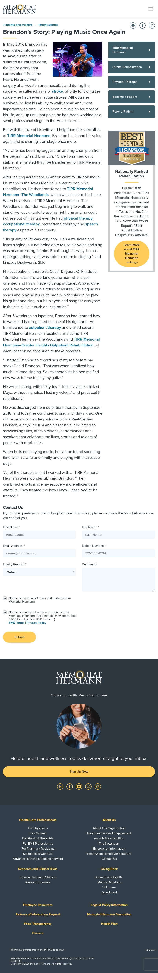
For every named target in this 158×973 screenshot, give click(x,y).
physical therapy (78, 218)
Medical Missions (109, 882)
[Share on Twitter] (152, 25)
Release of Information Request (38, 914)
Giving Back (109, 869)
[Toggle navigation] (150, 9)
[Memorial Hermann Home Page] (19, 9)
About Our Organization (109, 828)
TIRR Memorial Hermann (28, 135)
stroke (57, 91)
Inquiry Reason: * (14, 564)
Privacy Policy (36, 623)
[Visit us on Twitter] (88, 786)
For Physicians (38, 828)
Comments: (90, 564)
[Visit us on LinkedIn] (60, 786)
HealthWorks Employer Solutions (109, 853)
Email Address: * (14, 546)
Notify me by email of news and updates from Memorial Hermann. (40, 599)
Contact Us (109, 859)
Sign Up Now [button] (79, 772)
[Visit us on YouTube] (79, 786)
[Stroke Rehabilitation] (131, 67)
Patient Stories (48, 25)
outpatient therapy (45, 327)
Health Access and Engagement (109, 833)
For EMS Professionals (38, 843)
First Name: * (11, 527)
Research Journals (38, 882)
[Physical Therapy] (131, 82)
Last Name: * (90, 527)
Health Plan (109, 924)
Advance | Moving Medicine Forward (38, 859)
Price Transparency (37, 924)
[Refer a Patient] (131, 111)
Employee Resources (38, 905)
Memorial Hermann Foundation (109, 914)
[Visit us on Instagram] (98, 786)
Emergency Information (109, 848)
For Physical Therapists (38, 838)
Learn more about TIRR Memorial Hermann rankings (132, 253)
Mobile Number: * (94, 546)
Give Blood (109, 892)
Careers (38, 933)
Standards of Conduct (38, 853)
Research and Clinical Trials (37, 869)
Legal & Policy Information (109, 905)
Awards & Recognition (109, 838)
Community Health (109, 877)
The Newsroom (109, 843)
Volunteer (109, 887)
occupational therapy (21, 224)
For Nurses (37, 833)
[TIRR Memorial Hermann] (131, 50)
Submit (19, 637)
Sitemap (150, 950)
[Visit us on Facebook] (69, 786)
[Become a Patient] (131, 96)
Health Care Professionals (37, 820)
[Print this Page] (133, 25)
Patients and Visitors (18, 25)
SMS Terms (16, 623)
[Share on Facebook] (142, 25)
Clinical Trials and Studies (37, 877)
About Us (109, 820)
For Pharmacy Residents (37, 848)
